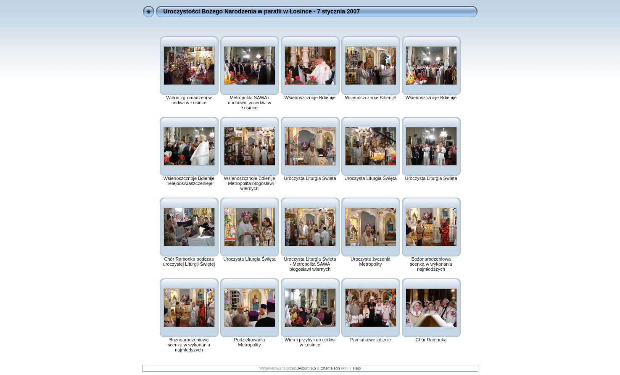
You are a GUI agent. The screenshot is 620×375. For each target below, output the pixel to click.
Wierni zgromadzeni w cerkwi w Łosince (188, 100)
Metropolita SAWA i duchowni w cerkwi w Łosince (249, 102)
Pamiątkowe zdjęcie (370, 339)
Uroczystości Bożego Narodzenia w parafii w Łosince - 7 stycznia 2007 (262, 11)
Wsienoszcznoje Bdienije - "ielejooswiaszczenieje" (189, 181)
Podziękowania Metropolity (249, 342)
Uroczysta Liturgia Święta (310, 178)
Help (357, 368)
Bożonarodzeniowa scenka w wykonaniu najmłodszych (431, 264)
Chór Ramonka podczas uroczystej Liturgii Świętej (189, 261)
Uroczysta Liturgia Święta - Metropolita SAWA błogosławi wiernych (310, 264)
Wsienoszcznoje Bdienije (310, 97)
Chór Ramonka (431, 339)
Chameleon (330, 368)
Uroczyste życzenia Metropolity (370, 261)
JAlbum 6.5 (306, 368)
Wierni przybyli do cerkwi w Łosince (310, 342)
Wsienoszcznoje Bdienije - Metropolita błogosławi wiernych (249, 183)
